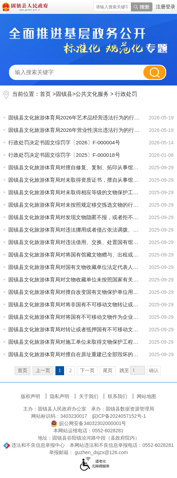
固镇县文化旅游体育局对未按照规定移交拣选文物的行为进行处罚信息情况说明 (74, 205)
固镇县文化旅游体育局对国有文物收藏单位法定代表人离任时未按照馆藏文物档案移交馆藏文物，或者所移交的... (74, 267)
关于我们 (89, 396)
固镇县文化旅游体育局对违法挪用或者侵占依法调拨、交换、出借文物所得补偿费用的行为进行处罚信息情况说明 (74, 230)
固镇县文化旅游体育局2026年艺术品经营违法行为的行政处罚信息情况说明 (74, 117)
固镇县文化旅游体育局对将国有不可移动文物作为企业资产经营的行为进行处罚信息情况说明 (74, 317)
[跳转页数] (137, 370)
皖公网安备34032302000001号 (88, 423)
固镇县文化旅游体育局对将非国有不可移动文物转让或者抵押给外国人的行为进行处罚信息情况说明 (74, 304)
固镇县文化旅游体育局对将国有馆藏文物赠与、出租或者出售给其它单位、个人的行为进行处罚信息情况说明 (74, 255)
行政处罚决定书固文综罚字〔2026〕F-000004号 (64, 142)
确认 (154, 370)
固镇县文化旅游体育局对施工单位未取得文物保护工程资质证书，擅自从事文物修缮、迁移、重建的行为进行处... (74, 342)
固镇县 (64, 94)
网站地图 (146, 396)
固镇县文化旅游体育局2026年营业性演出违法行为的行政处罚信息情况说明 (74, 130)
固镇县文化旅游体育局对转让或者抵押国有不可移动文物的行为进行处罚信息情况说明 (74, 329)
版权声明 (31, 396)
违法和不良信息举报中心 (34, 445)
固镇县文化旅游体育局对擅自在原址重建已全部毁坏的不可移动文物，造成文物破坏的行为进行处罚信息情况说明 (74, 354)
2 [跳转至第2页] (70, 370)
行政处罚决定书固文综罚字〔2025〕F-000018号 (64, 155)
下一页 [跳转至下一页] (87, 370)
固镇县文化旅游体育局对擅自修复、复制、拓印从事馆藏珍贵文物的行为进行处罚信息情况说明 (74, 167)
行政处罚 (126, 94)
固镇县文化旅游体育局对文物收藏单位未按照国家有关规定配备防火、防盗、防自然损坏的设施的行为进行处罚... (74, 279)
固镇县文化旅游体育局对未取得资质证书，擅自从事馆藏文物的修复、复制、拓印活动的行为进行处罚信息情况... (74, 180)
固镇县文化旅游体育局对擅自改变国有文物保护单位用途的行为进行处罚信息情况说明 (74, 292)
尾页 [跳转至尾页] (108, 370)
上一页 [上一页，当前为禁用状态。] (43, 370)
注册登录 (165, 6)
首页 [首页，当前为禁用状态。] (22, 370)
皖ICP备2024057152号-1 (119, 416)
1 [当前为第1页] (60, 370)
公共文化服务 (92, 94)
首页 (45, 94)
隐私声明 (60, 396)
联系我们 (118, 396)
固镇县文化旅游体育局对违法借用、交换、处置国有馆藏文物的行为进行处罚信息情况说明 (74, 242)
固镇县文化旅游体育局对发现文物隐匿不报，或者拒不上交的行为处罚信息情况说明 (74, 217)
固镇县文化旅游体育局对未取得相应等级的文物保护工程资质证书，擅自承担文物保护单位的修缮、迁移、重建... (74, 192)
